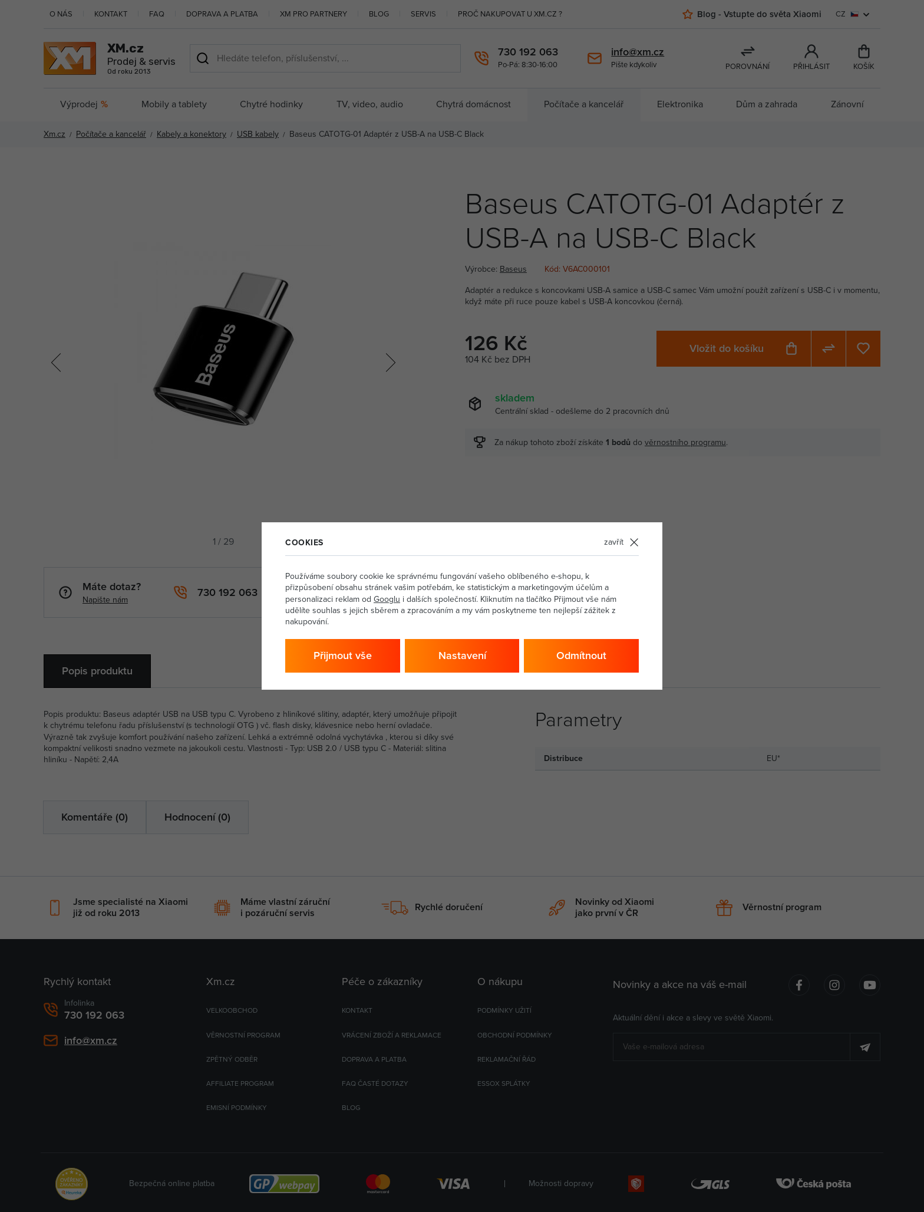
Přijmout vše (343, 655)
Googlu (387, 599)
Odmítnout (581, 655)
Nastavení (462, 655)
